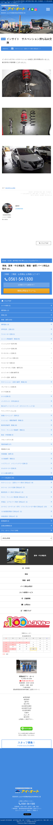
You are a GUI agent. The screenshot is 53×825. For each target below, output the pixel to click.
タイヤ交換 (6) (5, 392)
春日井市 (26, 717)
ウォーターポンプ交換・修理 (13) (12, 367)
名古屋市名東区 (27, 706)
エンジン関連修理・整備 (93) (10, 339)
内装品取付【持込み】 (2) (9, 516)
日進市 (26, 712)
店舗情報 (26, 598)
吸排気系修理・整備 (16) (9, 425)
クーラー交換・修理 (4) (8, 377)
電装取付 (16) (5, 449)
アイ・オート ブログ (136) (9, 530)
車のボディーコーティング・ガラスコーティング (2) (18, 406)
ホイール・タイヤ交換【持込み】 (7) (13, 487)
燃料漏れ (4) (5, 324)
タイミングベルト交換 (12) (9, 358)
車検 (26, 574)
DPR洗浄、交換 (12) (7, 329)
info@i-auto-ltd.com (26, 681)
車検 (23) (4, 315)
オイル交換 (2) (5, 396)
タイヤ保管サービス (26, 592)
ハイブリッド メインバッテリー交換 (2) (14, 463)
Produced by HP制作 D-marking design (26, 823)
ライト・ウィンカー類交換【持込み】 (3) (14, 497)
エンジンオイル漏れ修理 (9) (10, 372)
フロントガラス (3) (7, 439)
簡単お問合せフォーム (26, 291)
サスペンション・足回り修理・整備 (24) (14, 382)
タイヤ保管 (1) (5, 305)
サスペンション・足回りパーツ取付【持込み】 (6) (17, 482)
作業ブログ (26, 611)
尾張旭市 (26, 699)
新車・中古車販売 (26, 555)
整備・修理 (26, 580)
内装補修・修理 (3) (7, 454)
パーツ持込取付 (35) (7, 478)
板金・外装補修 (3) (7, 435)
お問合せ (26, 605)
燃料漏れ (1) (5, 310)
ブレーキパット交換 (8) (8, 387)
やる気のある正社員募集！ (26, 743)
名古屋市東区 (26, 710)
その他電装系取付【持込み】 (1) (11, 511)
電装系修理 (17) (6, 444)
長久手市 (26, 704)
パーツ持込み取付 (26, 586)
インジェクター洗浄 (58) (9, 344)
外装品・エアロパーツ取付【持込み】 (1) (14, 502)
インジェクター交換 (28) (9, 348)
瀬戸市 (26, 702)
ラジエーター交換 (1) (8, 334)
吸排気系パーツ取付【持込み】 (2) (12, 492)
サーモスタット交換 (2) (8, 353)
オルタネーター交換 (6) (8, 468)
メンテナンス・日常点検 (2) (10, 401)
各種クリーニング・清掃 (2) (10, 415)
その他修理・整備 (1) (8, 458)
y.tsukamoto (19, 208)
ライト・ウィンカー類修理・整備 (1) (13, 430)
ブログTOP (43, 243)
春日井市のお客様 (10, 188)
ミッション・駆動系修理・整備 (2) (12, 420)
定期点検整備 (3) (6, 526)
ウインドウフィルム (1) (8, 411)
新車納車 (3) (5, 521)
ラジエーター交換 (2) (8, 363)
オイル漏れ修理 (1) (7, 473)
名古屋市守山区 (27, 708)
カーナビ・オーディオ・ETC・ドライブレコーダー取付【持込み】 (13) (24, 506)
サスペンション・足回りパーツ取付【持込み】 (27, 48)
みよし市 (26, 715)
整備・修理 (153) (6, 320)
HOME (26, 568)
